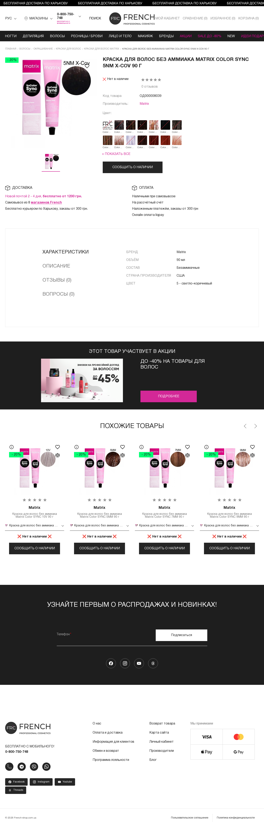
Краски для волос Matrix (101, 49)
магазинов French (46, 202)
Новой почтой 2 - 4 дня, (43, 196)
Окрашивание (43, 49)
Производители (161, 751)
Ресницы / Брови (87, 36)
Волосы (57, 36)
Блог (153, 760)
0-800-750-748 (65, 16)
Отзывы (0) (56, 280)
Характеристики (65, 252)
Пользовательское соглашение (189, 818)
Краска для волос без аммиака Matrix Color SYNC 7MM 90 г (164, 512)
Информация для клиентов (113, 742)
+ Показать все (116, 154)
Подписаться (181, 635)
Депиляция (33, 36)
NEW (231, 36)
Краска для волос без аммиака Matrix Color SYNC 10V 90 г (34, 512)
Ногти (10, 36)
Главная (10, 49)
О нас (97, 724)
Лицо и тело (120, 36)
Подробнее (168, 396)
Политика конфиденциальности (236, 818)
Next (255, 426)
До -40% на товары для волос (172, 364)
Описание (56, 266)
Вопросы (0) (58, 294)
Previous (245, 426)
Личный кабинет (161, 742)
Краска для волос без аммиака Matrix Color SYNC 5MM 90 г (99, 512)
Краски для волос (68, 49)
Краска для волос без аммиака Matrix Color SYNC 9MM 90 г (229, 512)
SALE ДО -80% (209, 36)
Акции (186, 36)
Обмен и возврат (106, 751)
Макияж (145, 36)
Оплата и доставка (108, 733)
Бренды (166, 36)
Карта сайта (159, 733)
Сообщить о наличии (132, 167)
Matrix (144, 103)
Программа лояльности (111, 760)
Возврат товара (162, 724)
